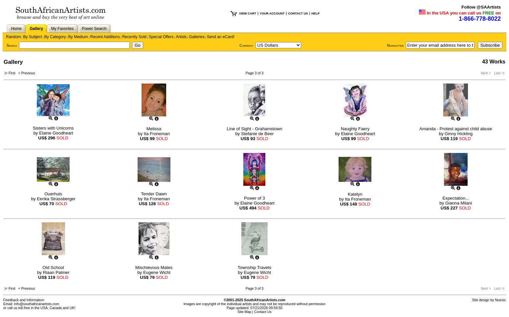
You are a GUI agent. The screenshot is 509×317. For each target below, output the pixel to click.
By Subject (32, 37)
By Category (55, 37)
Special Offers (161, 37)
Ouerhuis (53, 193)
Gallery (36, 28)
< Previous (26, 73)
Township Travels (254, 267)
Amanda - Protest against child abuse (455, 128)
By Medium (78, 37)
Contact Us (263, 312)
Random (13, 37)
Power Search (94, 28)
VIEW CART (247, 13)
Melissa (153, 128)
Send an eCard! (220, 37)
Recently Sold (134, 37)
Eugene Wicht (156, 272)
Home (16, 28)
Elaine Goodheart (56, 133)
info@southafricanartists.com (36, 304)
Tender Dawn (154, 193)
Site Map (244, 312)
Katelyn (355, 194)
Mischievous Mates (153, 267)
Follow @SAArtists (481, 7)
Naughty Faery (355, 128)
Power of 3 (254, 198)
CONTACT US (298, 13)
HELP (315, 13)
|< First (11, 73)
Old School (53, 267)
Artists (181, 37)
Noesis (500, 300)
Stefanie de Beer (257, 133)
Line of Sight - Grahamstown (254, 128)
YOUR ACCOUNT (272, 13)
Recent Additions (105, 37)
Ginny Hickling (459, 133)
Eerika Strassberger (56, 198)
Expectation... (455, 198)
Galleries (197, 37)
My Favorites (62, 28)
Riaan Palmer (56, 272)
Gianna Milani (458, 203)
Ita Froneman (157, 133)
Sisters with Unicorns (53, 128)
